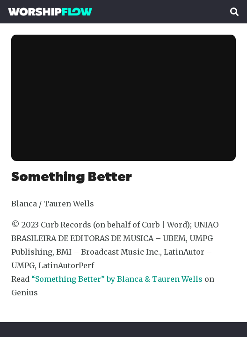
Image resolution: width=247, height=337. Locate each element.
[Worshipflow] (50, 11)
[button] (234, 11)
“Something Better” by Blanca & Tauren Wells (117, 279)
